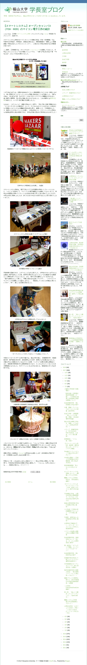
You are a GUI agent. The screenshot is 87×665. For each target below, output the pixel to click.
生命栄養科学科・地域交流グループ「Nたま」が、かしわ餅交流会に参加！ (71, 540)
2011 (64, 647)
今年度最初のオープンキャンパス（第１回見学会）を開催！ (71, 565)
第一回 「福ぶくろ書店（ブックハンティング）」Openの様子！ (76, 316)
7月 (66, 386)
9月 (66, 381)
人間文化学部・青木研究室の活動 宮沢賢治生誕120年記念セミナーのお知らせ (76, 245)
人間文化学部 (66, 53)
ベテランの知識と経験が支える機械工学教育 (71, 533)
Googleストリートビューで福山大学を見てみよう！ (71, 453)
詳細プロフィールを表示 (75, 30)
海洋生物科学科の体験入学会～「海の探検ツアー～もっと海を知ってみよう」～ (71, 572)
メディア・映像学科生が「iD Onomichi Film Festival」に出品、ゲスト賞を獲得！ (71, 433)
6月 (66, 616)
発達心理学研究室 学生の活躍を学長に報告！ (71, 504)
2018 (64, 367)
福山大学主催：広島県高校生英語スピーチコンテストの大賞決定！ (76, 268)
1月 (66, 630)
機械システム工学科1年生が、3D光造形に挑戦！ (71, 479)
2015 (64, 636)
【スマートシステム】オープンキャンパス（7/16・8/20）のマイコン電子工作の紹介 (71, 487)
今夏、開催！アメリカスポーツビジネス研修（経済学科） (71, 409)
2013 (64, 642)
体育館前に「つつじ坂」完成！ (70, 440)
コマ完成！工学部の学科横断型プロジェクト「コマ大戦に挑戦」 (71, 512)
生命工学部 (65, 59)
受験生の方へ (65, 102)
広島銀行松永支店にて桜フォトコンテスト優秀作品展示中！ (71, 559)
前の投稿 (53, 482)
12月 (66, 372)
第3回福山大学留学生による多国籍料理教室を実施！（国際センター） (76, 340)
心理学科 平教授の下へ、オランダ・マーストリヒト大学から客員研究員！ (71, 526)
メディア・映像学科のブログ (71, 93)
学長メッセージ (66, 69)
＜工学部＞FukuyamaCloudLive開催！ (71, 587)
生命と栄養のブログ (68, 90)
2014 (64, 639)
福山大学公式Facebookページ (70, 80)
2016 (64, 634)
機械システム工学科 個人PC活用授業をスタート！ (71, 601)
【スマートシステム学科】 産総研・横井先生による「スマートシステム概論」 (71, 446)
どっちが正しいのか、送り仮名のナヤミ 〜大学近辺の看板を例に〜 (76, 155)
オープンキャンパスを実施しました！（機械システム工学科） (71, 473)
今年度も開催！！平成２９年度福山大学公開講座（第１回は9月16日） (71, 460)
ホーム (30, 482)
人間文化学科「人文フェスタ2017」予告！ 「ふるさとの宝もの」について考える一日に (72, 609)
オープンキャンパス (68, 105)
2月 (66, 627)
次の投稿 (8, 482)
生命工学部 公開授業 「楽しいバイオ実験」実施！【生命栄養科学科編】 (72, 416)
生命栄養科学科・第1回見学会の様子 (71, 554)
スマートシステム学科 (23, 34)
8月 (66, 383)
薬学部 (64, 62)
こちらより (21, 453)
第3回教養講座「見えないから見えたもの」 (71, 467)
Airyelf (51, 661)
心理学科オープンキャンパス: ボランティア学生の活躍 (76, 177)
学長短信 (64, 72)
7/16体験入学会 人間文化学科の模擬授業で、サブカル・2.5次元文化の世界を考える (71, 497)
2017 (64, 370)
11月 (66, 375)
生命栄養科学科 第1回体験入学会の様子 (71, 403)
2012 (64, 645)
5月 (66, 619)
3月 (66, 625)
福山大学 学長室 (75, 25)
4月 (66, 622)
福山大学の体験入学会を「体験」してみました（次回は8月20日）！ (71, 424)
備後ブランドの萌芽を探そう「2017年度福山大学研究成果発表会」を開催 (71, 580)
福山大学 (63, 42)
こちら (45, 34)
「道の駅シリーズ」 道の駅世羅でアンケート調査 (76, 200)
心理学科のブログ (67, 96)
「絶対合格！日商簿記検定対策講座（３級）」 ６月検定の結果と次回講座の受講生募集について (71, 397)
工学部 (64, 56)
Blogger (67, 661)
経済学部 (65, 50)
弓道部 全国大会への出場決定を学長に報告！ (71, 519)
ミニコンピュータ (34, 50)
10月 (66, 378)
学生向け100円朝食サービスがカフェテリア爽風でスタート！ (76, 131)
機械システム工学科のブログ (71, 99)
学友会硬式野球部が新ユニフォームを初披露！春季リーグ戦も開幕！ (76, 293)
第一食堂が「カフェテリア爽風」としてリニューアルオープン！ (71, 548)
